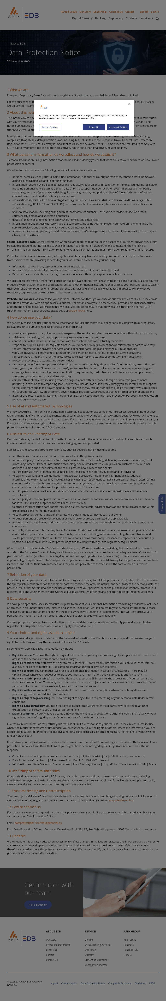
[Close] (129, 104)
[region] (84, 118)
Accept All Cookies (118, 127)
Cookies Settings (50, 127)
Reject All (93, 127)
